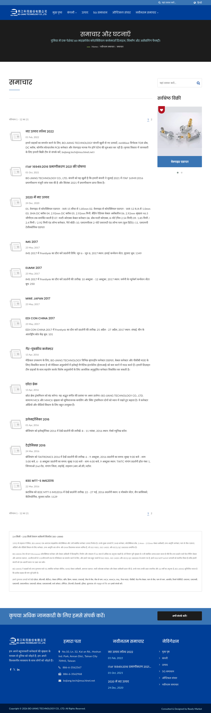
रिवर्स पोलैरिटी (178, 579)
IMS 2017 (32, 242)
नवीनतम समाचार (148, 12)
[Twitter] (14, 668)
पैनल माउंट (125, 579)
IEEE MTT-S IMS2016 (40, 481)
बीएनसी (42, 579)
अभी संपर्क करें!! (179, 615)
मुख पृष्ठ (58, 12)
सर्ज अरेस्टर (56, 583)
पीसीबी (132, 579)
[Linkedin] (18, 668)
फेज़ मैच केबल (141, 579)
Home (95, 46)
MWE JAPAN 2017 (38, 298)
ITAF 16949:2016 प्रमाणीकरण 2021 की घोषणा (56, 167)
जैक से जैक (89, 579)
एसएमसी (194, 579)
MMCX (112, 579)
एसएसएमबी (46, 583)
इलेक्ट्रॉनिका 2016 (37, 419)
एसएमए (187, 579)
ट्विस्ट (83, 583)
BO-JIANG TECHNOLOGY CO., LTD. (46, 707)
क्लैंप (65, 579)
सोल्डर (39, 583)
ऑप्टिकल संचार (122, 12)
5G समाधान (101, 12)
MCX (106, 579)
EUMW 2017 (34, 268)
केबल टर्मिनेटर (57, 579)
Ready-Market (195, 707)
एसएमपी (16, 583)
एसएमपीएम (24, 583)
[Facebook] (10, 668)
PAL (118, 579)
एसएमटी (33, 583)
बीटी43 (48, 579)
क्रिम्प (69, 579)
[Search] (176, 2)
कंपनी (73, 12)
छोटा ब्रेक (31, 384)
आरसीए (169, 579)
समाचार (120, 46)
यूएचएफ (90, 583)
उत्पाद (86, 12)
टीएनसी (71, 583)
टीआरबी (77, 583)
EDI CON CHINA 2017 (40, 318)
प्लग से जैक (151, 579)
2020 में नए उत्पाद (37, 197)
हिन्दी (199, 2)
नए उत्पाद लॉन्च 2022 (40, 131)
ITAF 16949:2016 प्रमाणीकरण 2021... (129, 666)
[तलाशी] (159, 2)
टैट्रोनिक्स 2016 (35, 445)
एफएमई (81, 579)
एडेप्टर (35, 579)
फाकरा (74, 579)
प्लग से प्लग (160, 579)
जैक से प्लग (98, 579)
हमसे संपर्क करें (116, 583)
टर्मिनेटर (64, 583)
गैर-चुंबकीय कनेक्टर (39, 349)
